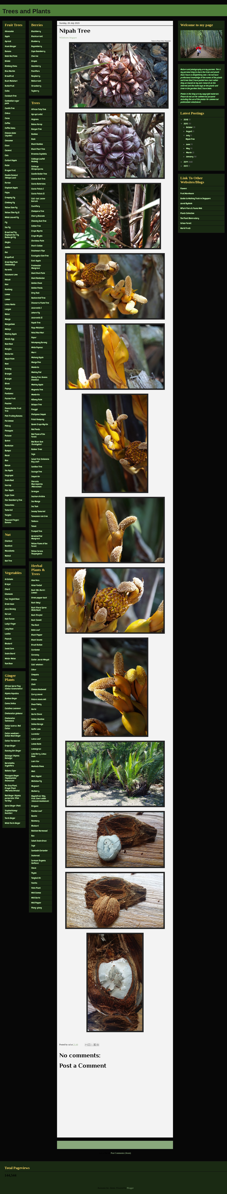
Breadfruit (9, 76)
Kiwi (6, 284)
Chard (7, 589)
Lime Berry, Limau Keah (38, 755)
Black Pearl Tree (38, 149)
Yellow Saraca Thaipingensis (37, 552)
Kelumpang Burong (39, 342)
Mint (33, 771)
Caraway (35, 654)
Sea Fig (7, 227)
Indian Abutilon (37, 719)
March (189, 152)
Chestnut (8, 541)
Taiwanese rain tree (39, 516)
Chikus (7, 113)
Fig (6, 222)
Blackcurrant (37, 36)
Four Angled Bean (12, 599)
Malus (7, 314)
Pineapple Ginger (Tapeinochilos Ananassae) (12, 778)
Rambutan (9, 445)
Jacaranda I (36, 307)
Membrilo (35, 367)
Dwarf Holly (36, 704)
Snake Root (9, 480)
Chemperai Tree (37, 211)
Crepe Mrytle (36, 236)
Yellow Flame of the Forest (39, 544)
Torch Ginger (10, 818)
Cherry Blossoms (38, 216)
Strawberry (36, 85)
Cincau (34, 679)
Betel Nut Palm (11, 56)
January (190, 156)
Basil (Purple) (37, 615)
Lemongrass (36, 748)
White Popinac (37, 347)
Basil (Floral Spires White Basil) (39, 609)
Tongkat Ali (36, 878)
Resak (7, 455)
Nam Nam (9, 344)
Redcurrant (36, 80)
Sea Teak (34, 506)
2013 (186, 166)
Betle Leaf (35, 630)
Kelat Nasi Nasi (37, 332)
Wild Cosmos (36, 892)
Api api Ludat (37, 114)
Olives (7, 383)
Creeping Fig (10, 197)
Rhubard (8, 643)
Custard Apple (11, 160)
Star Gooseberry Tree (13, 500)
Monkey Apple (11, 334)
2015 (186, 123)
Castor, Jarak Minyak (40, 659)
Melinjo (8, 329)
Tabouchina (9, 505)
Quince (7, 440)
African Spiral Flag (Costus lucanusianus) (14, 687)
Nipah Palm (9, 358)
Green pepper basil (39, 597)
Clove (7, 145)
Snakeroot (35, 855)
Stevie (33, 868)
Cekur (33, 669)
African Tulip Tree (38, 109)
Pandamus (9, 393)
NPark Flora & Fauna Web (191, 208)
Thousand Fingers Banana (12, 521)
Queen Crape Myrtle (39, 424)
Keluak (8, 279)
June (188, 144)
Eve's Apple (36, 260)
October (189, 127)
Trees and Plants (26, 11)
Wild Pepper (36, 902)
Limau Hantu (10, 304)
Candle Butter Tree (39, 173)
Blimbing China (11, 66)
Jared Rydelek (186, 203)
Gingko (7, 242)
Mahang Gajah (37, 357)
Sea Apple (9, 470)
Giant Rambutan (38, 278)
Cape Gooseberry (38, 51)
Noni (7, 363)
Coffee (7, 123)
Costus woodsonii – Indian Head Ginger (13, 734)
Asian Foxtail (36, 585)
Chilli (33, 684)
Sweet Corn (9, 648)
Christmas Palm (37, 240)
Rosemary (35, 820)
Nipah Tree (190, 139)
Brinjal (8, 584)
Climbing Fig (10, 202)
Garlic (33, 709)
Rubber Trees (36, 449)
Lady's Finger (10, 623)
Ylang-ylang (36, 907)
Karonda (8, 269)
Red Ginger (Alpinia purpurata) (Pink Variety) (13, 798)
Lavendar (35, 734)
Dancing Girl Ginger (13, 750)
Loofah (8, 633)
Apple (7, 36)
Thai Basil (35, 625)
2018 (186, 119)
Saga (33, 454)
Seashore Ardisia (38, 496)
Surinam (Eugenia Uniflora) (38, 861)
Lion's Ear (35, 761)
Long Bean (9, 628)
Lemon (7, 294)
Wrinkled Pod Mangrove (36, 537)
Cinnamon (9, 140)
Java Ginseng (10, 609)
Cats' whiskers (37, 664)
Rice (6, 460)
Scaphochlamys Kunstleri (11, 811)
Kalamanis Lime (11, 274)
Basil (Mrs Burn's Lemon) (38, 591)
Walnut (8, 555)
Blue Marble (10, 71)
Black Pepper (36, 634)
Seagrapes (9, 475)
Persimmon (9, 420)
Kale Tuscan (10, 618)
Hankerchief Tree (38, 297)
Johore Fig (35, 312)
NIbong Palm (36, 399)
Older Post (165, 1144)
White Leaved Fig (12, 217)
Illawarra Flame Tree (40, 302)
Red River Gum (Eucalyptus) (37, 443)
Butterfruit (9, 85)
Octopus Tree (36, 404)
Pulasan (8, 435)
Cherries (34, 56)
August (189, 131)
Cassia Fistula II (37, 193)
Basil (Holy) (36, 602)
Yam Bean (9, 663)
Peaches (8, 403)
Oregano (34, 806)
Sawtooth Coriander (39, 850)
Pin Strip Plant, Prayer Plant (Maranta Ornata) (12, 788)
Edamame (9, 594)
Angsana (35, 119)
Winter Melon (10, 658)
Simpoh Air (35, 476)
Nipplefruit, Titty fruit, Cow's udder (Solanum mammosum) (40, 798)
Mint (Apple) (36, 776)
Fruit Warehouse (187, 193)
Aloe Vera (35, 580)
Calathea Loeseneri (13, 708)
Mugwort (35, 786)
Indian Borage (37, 724)
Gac (6, 252)
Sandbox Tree (36, 466)
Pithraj (8, 425)
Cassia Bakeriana (38, 183)
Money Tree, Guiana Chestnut (39, 378)
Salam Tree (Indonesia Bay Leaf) (40, 460)
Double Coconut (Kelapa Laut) (11, 176)
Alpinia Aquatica (12, 693)
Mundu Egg (9, 339)
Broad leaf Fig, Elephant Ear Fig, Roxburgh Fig (12, 235)
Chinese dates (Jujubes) (10, 134)
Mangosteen (10, 324)
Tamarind (9, 510)
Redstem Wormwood (39, 830)
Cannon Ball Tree (38, 178)
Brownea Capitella (39, 153)
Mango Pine (36, 362)
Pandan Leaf (36, 811)
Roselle (34, 816)
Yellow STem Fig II (12, 212)
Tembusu (34, 521)
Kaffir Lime (36, 729)
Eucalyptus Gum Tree (40, 255)
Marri (33, 352)
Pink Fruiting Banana (13, 415)
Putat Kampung (37, 419)
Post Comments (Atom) (121, 1153)
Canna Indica (10, 703)
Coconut (8, 150)
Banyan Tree (36, 129)
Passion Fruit (10, 398)
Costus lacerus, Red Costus (13, 727)
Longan (8, 309)
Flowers (183, 188)
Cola (6, 155)
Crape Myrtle (37, 231)
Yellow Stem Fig (11, 207)
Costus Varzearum (12, 740)
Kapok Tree (35, 322)
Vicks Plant (36, 888)
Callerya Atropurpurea (37, 167)
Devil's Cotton (37, 245)
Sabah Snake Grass (39, 840)
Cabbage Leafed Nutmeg (38, 160)
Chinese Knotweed (38, 689)
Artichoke (9, 579)
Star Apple (9, 490)
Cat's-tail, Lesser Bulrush (38, 199)
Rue (32, 835)
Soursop (8, 485)
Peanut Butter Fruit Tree (13, 409)
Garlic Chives (36, 714)
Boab (33, 139)
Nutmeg (8, 368)
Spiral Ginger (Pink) (13, 805)
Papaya (8, 388)
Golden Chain (36, 283)
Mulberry (35, 791)
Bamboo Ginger (11, 698)
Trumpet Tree (36, 531)
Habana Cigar (10, 770)
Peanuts (8, 638)
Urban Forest (185, 223)
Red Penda (35, 429)
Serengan (35, 491)
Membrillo (35, 394)
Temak (33, 526)
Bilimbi (7, 61)
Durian (8, 182)
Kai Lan (8, 614)
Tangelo (8, 515)
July (188, 135)
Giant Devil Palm (38, 273)
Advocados (9, 31)
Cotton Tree (36, 226)
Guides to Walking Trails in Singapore (195, 198)
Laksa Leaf (36, 739)
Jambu (7, 247)
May (188, 148)
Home (115, 1144)
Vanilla (34, 883)
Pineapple (9, 430)
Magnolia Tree (37, 389)
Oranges (8, 373)
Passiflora (35, 71)
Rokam (7, 465)
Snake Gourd (10, 653)
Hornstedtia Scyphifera (10, 764)
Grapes (34, 61)
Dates (7, 165)
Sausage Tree (36, 471)
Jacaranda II (36, 317)
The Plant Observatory (189, 218)
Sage (33, 845)
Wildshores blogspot (68, 38)
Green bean (9, 604)
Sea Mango (35, 501)
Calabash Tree (10, 95)
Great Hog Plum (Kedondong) (11, 263)
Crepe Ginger (10, 745)
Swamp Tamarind (38, 511)
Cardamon (35, 649)
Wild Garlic (35, 897)
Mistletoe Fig (36, 781)
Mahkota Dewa (37, 766)
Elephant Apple (11, 187)
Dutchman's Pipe (38, 250)
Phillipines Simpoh (38, 414)
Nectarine (9, 354)
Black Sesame (36, 639)
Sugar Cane (9, 495)
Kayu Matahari (37, 327)
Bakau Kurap (36, 124)
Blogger (130, 1188)
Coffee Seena (10, 128)
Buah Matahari (11, 80)
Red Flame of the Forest (38, 435)
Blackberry (36, 31)
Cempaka (35, 674)
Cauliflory (35, 206)
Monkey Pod (36, 372)
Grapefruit (9, 257)
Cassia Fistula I (37, 188)
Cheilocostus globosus (14, 713)
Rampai (8, 450)
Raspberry (35, 76)
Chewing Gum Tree (38, 221)
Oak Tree (8, 560)
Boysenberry (36, 46)
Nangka (8, 349)
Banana (8, 51)
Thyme (33, 873)
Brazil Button (36, 644)
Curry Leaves (37, 694)
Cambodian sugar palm (12, 102)
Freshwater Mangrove (36, 266)
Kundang (8, 289)
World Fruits (185, 228)
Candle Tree (10, 108)
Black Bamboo (37, 144)
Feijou (7, 192)
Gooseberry (36, 66)
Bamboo (34, 134)
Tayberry (35, 90)
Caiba (7, 90)
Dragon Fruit (10, 170)
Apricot (8, 41)
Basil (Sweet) (36, 620)
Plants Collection (187, 213)
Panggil (34, 409)
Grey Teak (35, 292)
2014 (186, 161)
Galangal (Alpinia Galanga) (12, 757)
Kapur (33, 337)
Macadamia (9, 550)
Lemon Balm (36, 744)
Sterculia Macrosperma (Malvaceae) (37, 484)
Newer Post (65, 1144)
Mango (7, 319)
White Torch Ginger (12, 823)
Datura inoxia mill (38, 699)
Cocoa (7, 118)
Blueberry (35, 41)
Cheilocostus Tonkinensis (10, 719)
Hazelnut (8, 545)
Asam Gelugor (10, 46)
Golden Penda (37, 287)
